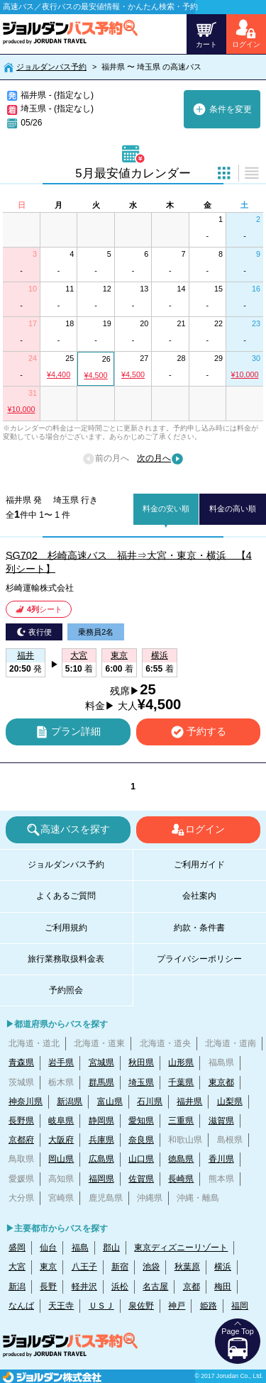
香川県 (221, 1159)
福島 (80, 1248)
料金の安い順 (166, 508)
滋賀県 (221, 1121)
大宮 (17, 1267)
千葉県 (181, 1082)
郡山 (111, 1248)
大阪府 (61, 1140)
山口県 (141, 1159)
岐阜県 (61, 1121)
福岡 (239, 1306)
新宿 (119, 1267)
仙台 (48, 1248)
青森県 (21, 1062)
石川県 (149, 1101)
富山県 (110, 1101)
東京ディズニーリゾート (181, 1248)
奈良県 (141, 1140)
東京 (48, 1267)
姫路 (208, 1306)
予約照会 (66, 990)
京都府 (21, 1140)
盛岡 (17, 1248)
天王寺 (61, 1306)
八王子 (84, 1267)
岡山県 (61, 1159)
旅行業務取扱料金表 (66, 959)
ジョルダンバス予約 (51, 66)
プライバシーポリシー (199, 959)
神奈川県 (26, 1101)
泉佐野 (141, 1306)
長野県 (21, 1121)
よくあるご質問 (66, 896)
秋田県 (141, 1062)
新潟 (17, 1287)
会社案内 (199, 896)
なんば (21, 1306)
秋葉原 (187, 1267)
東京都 (221, 1082)
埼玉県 (141, 1082)
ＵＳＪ (101, 1306)
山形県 (181, 1062)
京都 (191, 1287)
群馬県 (101, 1082)
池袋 (151, 1267)
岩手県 (61, 1062)
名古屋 (155, 1287)
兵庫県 (101, 1140)
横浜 (222, 1267)
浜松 (119, 1287)
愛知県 (141, 1121)
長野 (48, 1287)
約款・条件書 (199, 928)
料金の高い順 (232, 508)
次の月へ (160, 458)
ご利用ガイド (199, 865)
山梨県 (230, 1101)
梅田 (222, 1287)
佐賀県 (141, 1179)
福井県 (189, 1101)
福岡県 (101, 1179)
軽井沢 (84, 1287)
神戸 (176, 1306)
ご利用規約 (66, 928)
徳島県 (181, 1159)
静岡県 (101, 1121)
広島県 (101, 1159)
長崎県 (181, 1179)
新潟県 (69, 1101)
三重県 (181, 1121)
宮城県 (101, 1062)
